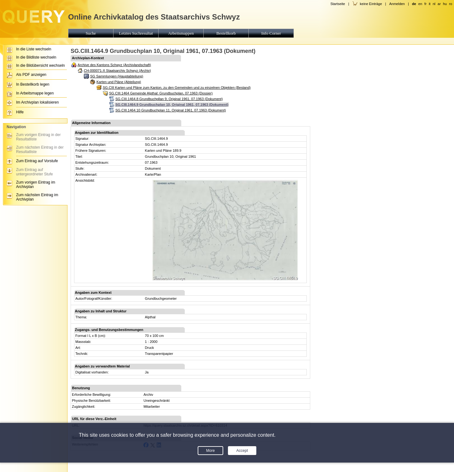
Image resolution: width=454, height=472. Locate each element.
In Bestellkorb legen (32, 84)
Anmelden (397, 4)
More (210, 450)
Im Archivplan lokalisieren (37, 102)
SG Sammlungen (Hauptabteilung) (116, 76)
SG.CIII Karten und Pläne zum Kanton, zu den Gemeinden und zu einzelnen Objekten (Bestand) (177, 87)
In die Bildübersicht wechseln (40, 65)
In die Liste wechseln (33, 49)
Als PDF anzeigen (31, 74)
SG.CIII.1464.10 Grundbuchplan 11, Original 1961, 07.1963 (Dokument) (170, 110)
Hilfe (20, 112)
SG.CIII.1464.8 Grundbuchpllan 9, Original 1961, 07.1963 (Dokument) (169, 99)
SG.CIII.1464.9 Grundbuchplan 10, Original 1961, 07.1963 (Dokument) (171, 104)
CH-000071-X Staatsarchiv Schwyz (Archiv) (117, 70)
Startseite (337, 4)
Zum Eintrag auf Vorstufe (37, 161)
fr (425, 4)
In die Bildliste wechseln (36, 57)
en (420, 4)
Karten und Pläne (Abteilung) (118, 82)
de (414, 4)
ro (450, 4)
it (430, 4)
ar (439, 4)
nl (434, 4)
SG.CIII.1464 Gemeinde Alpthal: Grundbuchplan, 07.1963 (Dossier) (160, 93)
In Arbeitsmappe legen (35, 93)
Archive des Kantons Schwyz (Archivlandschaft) (114, 65)
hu (445, 4)
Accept (242, 450)
